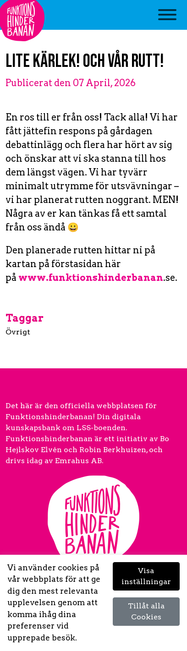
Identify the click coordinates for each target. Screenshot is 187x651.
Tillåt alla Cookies (146, 611)
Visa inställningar (146, 576)
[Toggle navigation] (168, 19)
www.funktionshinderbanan (90, 277)
